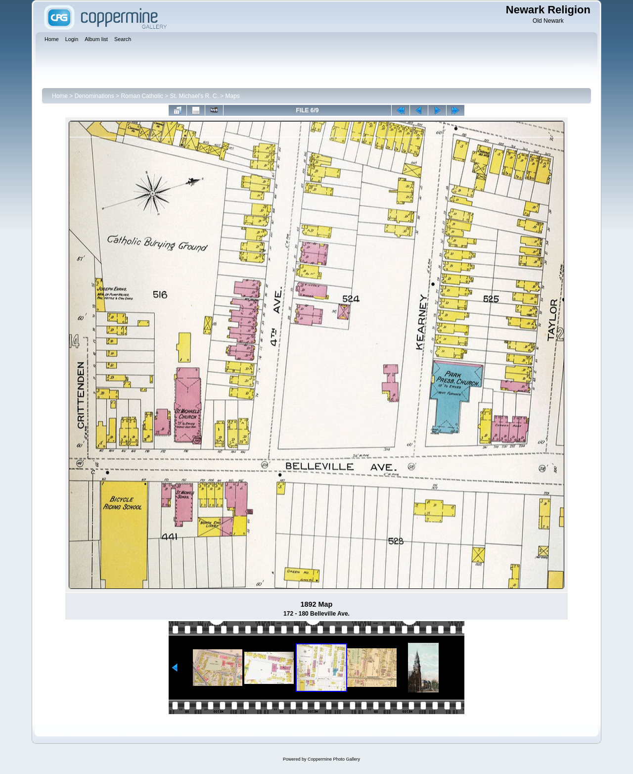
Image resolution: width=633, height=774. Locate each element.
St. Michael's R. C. (194, 96)
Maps (233, 96)
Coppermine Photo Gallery (334, 759)
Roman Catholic (142, 96)
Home (60, 96)
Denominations (94, 96)
